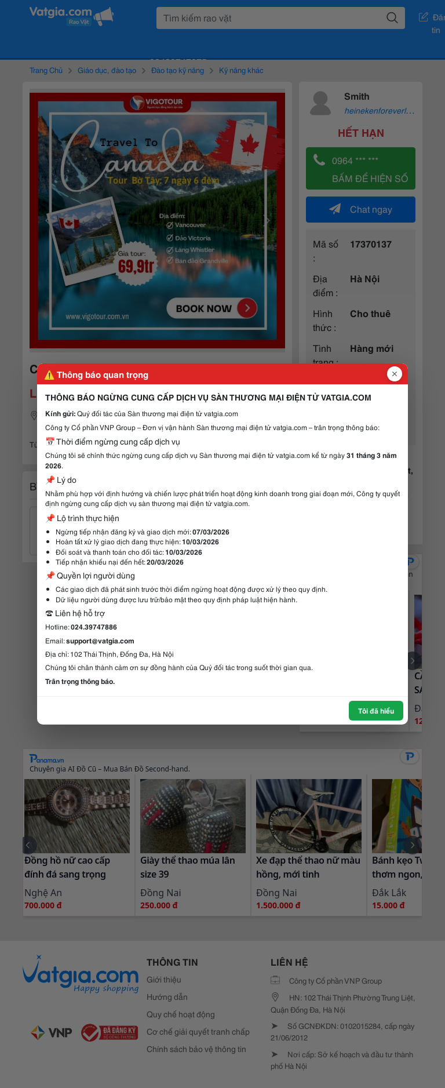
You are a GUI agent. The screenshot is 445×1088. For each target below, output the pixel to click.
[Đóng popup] (394, 373)
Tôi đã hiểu (376, 710)
